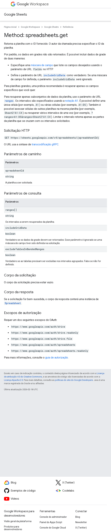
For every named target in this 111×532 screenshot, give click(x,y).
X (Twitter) (81, 527)
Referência (68, 27)
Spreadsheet (13, 303)
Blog (77, 517)
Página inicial (10, 27)
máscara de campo (42, 65)
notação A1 (71, 100)
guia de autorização (56, 357)
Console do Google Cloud (53, 527)
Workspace (33, 4)
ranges (9, 100)
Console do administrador (53, 517)
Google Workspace (30, 27)
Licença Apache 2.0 (13, 380)
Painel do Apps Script (51, 522)
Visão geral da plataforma (17, 521)
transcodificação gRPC (45, 144)
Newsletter (81, 522)
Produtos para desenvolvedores (13, 528)
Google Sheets (15, 14)
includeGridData (54, 75)
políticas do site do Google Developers (74, 380)
